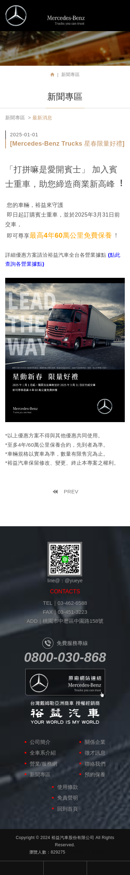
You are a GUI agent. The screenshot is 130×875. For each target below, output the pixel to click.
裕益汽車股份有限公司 (45, 15)
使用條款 (67, 787)
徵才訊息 (95, 753)
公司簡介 (40, 742)
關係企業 (95, 742)
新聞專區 (15, 117)
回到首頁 (67, 809)
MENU (118, 15)
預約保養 (95, 774)
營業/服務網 (43, 764)
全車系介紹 (43, 753)
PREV (71, 491)
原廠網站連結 (65, 684)
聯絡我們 (95, 764)
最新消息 (42, 117)
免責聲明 (67, 798)
